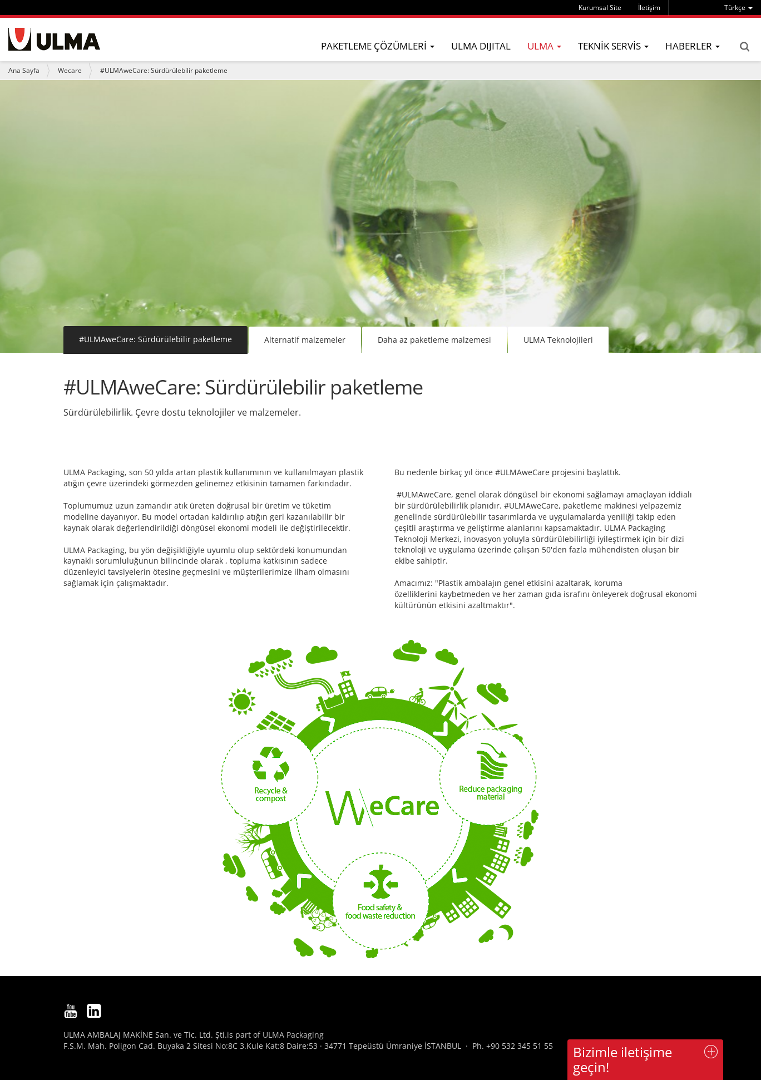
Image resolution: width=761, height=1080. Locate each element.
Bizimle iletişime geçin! (622, 1059)
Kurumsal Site (600, 7)
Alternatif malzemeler (304, 339)
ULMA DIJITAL (481, 46)
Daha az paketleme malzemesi (434, 339)
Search (744, 46)
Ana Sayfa (23, 70)
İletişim (649, 7)
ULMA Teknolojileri (558, 339)
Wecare (70, 70)
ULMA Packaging (293, 1034)
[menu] (738, 7)
